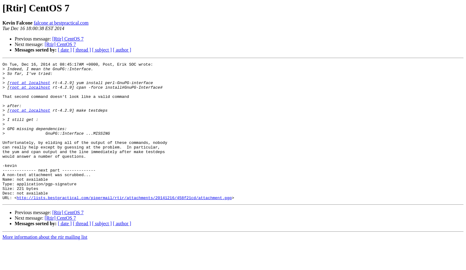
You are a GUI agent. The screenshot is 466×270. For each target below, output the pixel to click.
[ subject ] (102, 49)
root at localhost (29, 87)
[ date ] (65, 49)
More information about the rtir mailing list (44, 264)
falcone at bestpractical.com (61, 22)
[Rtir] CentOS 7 (68, 38)
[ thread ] (82, 49)
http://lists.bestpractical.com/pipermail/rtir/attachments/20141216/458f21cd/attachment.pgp (124, 225)
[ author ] (122, 49)
